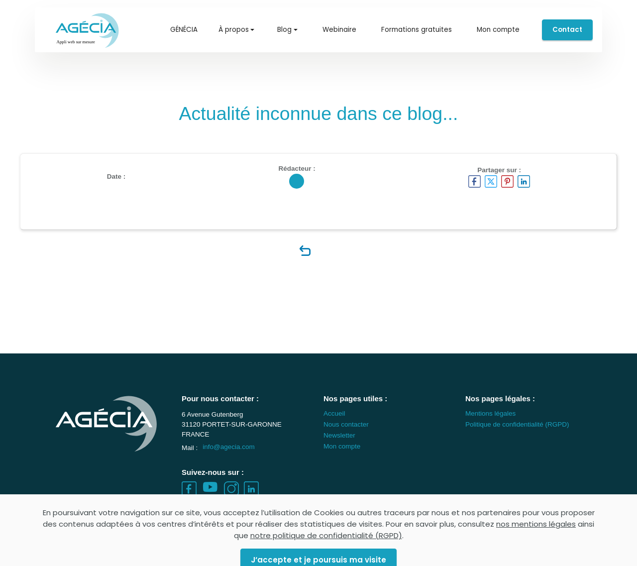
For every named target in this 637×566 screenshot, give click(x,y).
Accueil (334, 422)
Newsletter (339, 444)
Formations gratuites (416, 29)
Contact (567, 29)
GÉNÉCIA (184, 29)
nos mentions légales (536, 546)
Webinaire (339, 29)
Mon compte (498, 29)
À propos (233, 29)
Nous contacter (346, 433)
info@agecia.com (229, 456)
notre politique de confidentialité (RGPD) (326, 558)
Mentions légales (490, 422)
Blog (284, 29)
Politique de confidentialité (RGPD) (517, 433)
